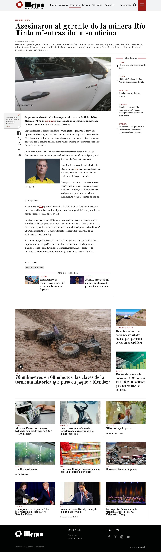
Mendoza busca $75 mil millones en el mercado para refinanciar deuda (97, 283)
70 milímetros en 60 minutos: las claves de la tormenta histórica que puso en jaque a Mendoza (62, 380)
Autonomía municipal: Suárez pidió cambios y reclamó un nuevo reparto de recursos (131, 129)
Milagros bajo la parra (118, 428)
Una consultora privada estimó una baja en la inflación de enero (80, 470)
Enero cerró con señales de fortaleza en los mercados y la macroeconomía (77, 431)
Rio (77, 168)
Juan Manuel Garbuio (71, 517)
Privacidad (40, 547)
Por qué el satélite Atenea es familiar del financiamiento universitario (12, 120)
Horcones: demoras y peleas (121, 469)
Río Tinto (39, 267)
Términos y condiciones (24, 547)
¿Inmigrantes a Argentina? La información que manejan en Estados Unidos (32, 512)
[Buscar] (134, 5)
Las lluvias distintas (26, 469)
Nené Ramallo (23, 474)
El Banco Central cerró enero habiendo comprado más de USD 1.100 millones (33, 431)
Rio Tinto (50, 120)
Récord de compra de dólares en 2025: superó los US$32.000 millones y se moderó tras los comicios (130, 382)
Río (41, 206)
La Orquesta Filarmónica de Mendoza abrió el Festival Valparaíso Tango (121, 512)
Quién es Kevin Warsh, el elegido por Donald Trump (78, 510)
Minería (29, 267)
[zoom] (63, 84)
